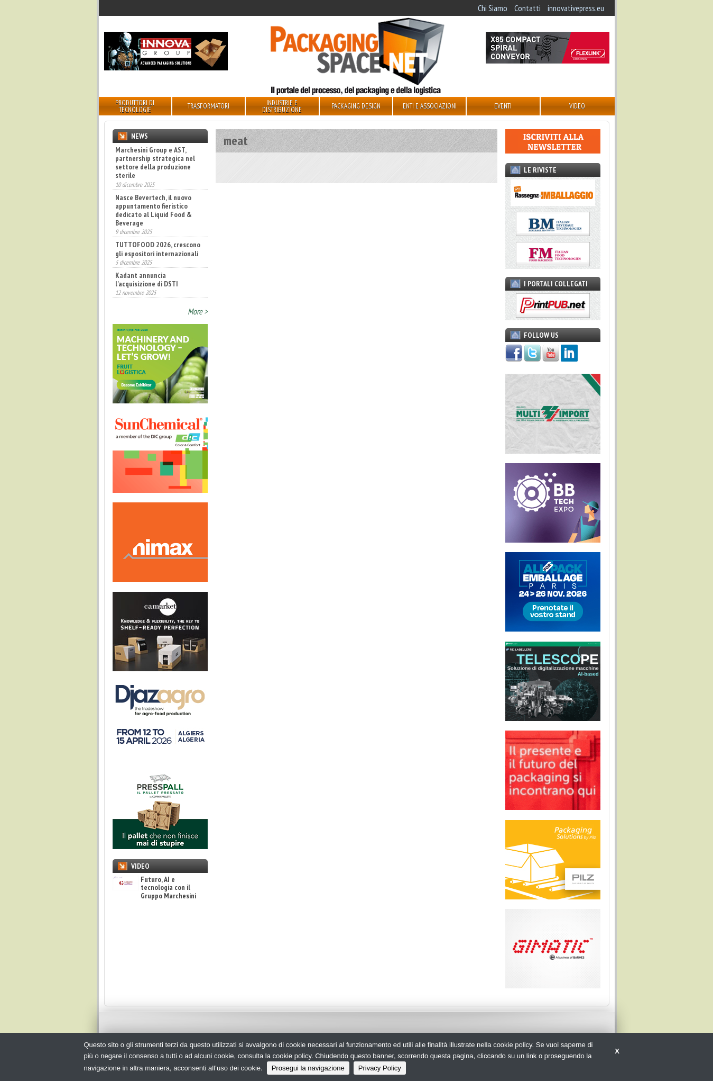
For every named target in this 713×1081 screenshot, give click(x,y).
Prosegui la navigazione (308, 1068)
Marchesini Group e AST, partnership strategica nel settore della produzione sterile (155, 162)
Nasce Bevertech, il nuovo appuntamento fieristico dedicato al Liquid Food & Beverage (153, 210)
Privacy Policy (379, 1068)
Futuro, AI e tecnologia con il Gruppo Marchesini (154, 888)
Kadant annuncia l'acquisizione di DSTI (146, 279)
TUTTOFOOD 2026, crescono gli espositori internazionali (157, 248)
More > (198, 311)
